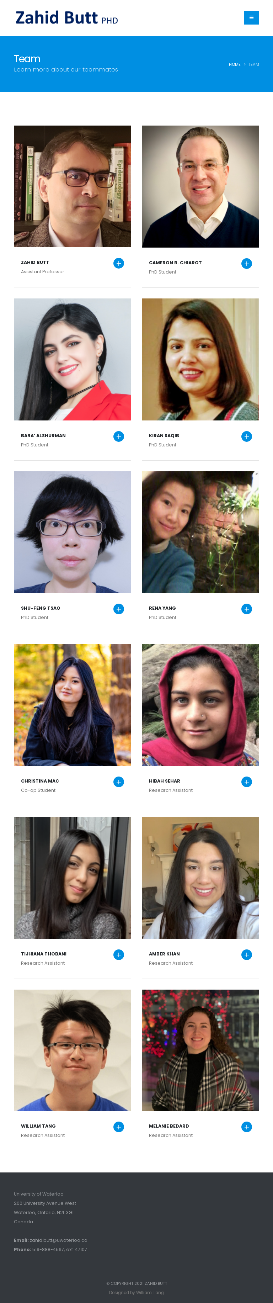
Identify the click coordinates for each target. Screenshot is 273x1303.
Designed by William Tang (136, 1292)
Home (235, 64)
